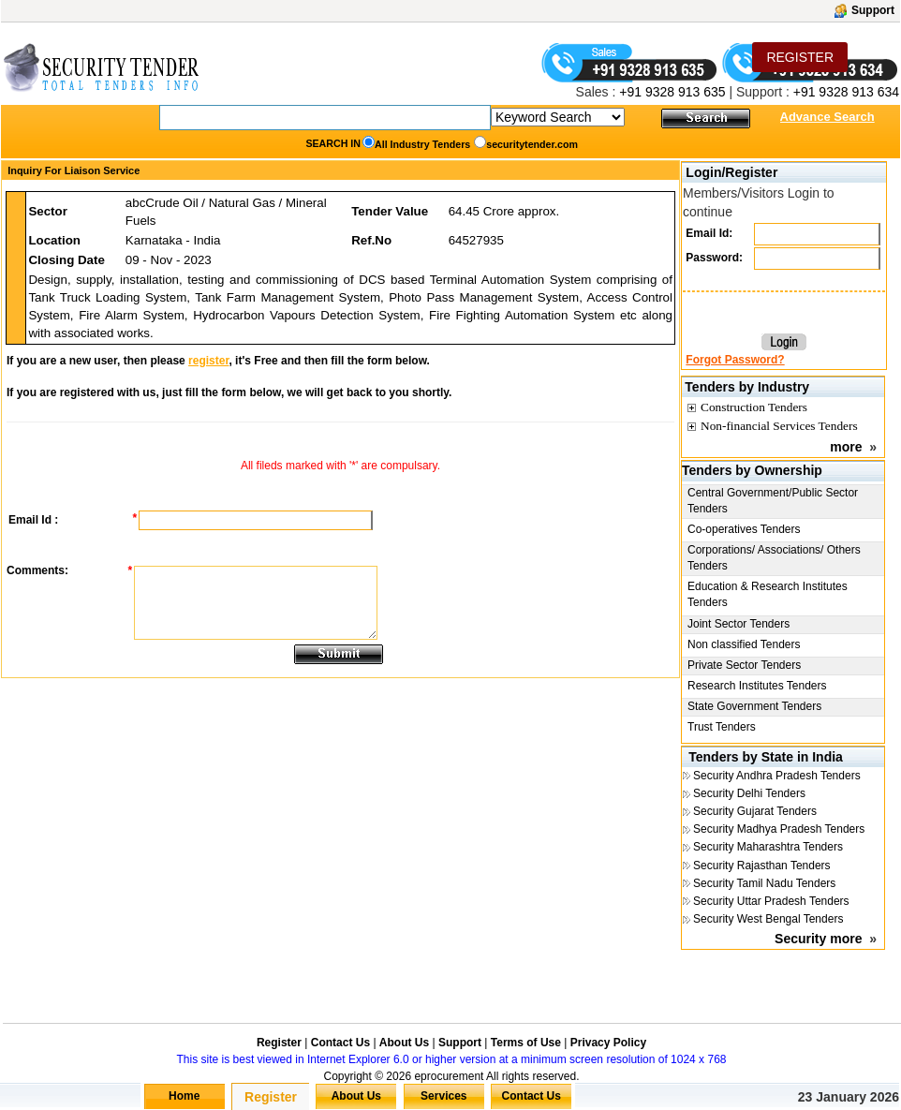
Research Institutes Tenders (757, 685)
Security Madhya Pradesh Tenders (778, 829)
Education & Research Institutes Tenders (767, 594)
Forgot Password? (735, 359)
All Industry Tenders (422, 144)
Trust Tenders (721, 726)
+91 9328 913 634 (846, 91)
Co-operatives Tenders (744, 529)
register (208, 360)
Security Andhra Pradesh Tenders (777, 775)
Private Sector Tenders (744, 665)
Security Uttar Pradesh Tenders (771, 901)
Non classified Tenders (744, 644)
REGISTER (800, 57)
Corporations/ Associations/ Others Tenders (774, 557)
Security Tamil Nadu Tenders (764, 883)
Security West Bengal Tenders (768, 918)
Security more (818, 938)
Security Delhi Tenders (749, 793)
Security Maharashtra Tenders (768, 846)
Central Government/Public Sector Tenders (772, 500)
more (846, 446)
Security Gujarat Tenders (755, 811)
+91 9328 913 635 (670, 91)
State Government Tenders (754, 706)
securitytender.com (532, 144)
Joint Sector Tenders (738, 623)
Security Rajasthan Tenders (762, 865)
